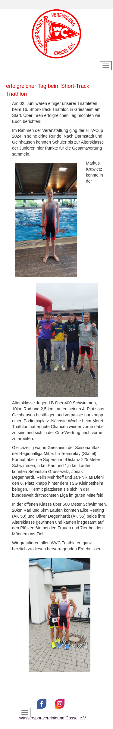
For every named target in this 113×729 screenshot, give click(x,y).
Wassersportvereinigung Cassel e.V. (53, 718)
